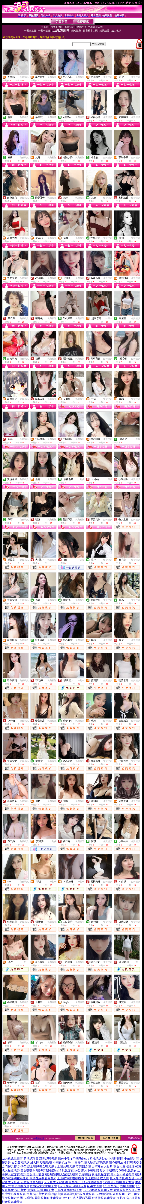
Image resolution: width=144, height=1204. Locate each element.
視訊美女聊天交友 (32, 1174)
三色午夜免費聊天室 (68, 1190)
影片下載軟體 (90, 1170)
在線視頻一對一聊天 (126, 1194)
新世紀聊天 (30, 1158)
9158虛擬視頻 (20, 1186)
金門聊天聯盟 (11, 1166)
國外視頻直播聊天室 (48, 1198)
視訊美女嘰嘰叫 (24, 1170)
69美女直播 (94, 1186)
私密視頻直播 (54, 1194)
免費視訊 (24, 77)
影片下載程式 (109, 1170)
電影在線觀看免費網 (42, 1178)
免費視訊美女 (35, 1194)
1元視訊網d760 (97, 1158)
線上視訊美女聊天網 (40, 1166)
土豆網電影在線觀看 (70, 1178)
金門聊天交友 (133, 1162)
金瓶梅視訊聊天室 (104, 1198)
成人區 (34, 1162)
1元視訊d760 (79, 1158)
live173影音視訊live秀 (72, 1186)
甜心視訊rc (116, 1162)
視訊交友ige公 (71, 1170)
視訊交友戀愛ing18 (48, 1170)
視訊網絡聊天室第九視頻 (61, 1174)
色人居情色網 (119, 1178)
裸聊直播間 (127, 1186)
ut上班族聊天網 (65, 1166)
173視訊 (28, 1198)
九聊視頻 (85, 1174)
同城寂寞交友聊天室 (43, 1186)
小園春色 (77, 1162)
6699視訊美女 (128, 1170)
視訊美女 (20, 1190)
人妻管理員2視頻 (31, 1182)
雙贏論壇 (46, 1162)
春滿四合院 (83, 1166)
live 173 (67, 1198)
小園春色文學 (62, 1162)
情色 (23, 1166)
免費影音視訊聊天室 (40, 1190)
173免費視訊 (111, 1186)
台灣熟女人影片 (102, 1166)
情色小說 (64, 1158)
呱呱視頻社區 (73, 1194)
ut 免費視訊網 (20, 1162)
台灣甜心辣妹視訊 (14, 1194)
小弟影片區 (131, 1158)
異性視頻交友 (101, 1174)
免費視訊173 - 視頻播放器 (85, 1182)
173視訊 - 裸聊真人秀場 (118, 1182)
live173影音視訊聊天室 (98, 1190)
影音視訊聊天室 (12, 1201)
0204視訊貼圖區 (12, 1158)
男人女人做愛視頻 (122, 1174)
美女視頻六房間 (12, 1198)
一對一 (108, 318)
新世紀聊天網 (48, 1158)
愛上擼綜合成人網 (97, 1178)
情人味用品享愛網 (96, 1162)
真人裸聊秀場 (82, 1198)
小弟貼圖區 (115, 1158)
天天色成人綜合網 (56, 1182)
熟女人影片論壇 (123, 1166)
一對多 (136, 439)
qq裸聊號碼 (38, 1138)
